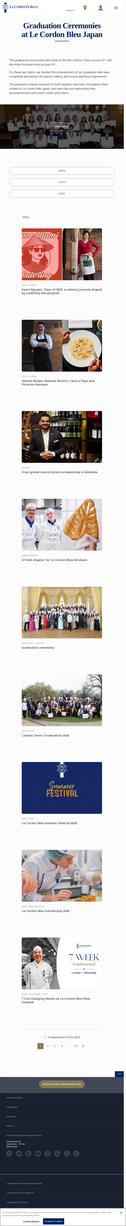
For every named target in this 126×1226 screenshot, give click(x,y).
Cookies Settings (31, 1221)
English (71, 11)
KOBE (62, 193)
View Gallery (62, 126)
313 (76, 1046)
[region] (63, 1217)
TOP (119, 1074)
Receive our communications (62, 1084)
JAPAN (62, 170)
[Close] (121, 1213)
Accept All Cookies (54, 1221)
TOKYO (62, 182)
